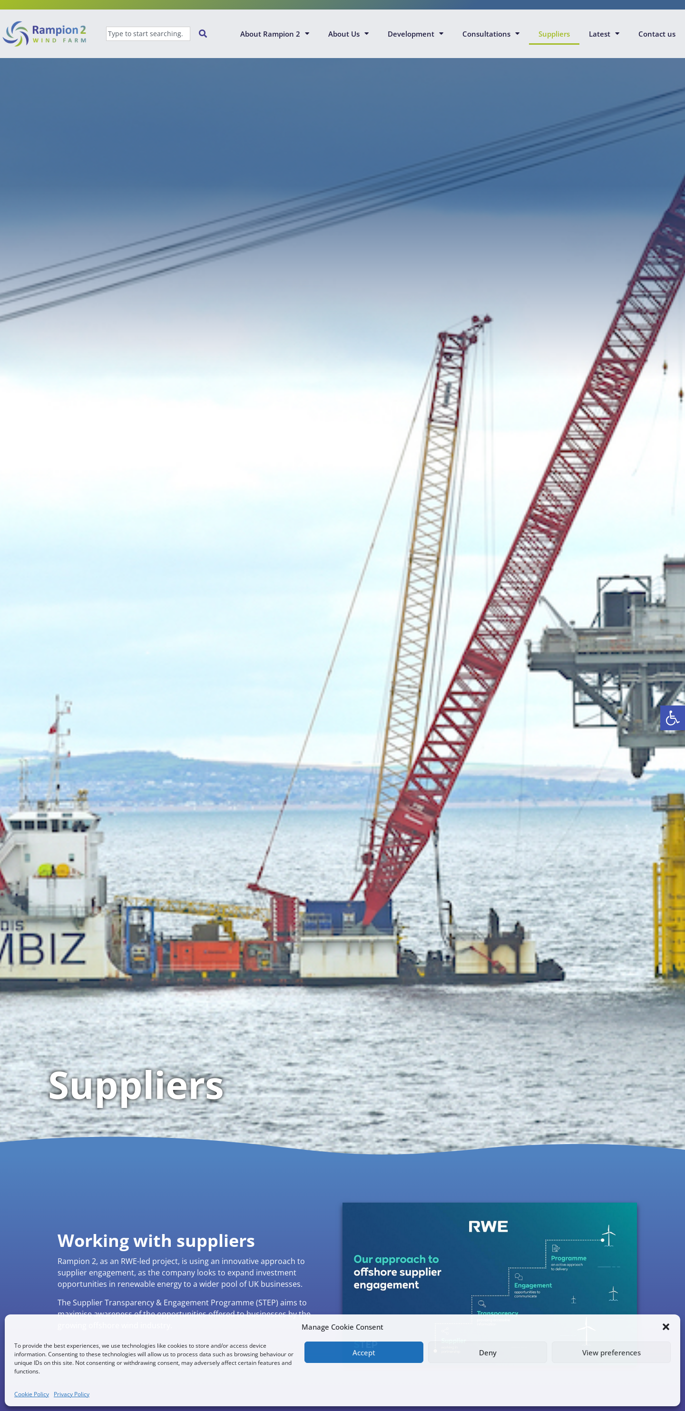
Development (415, 33)
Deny (488, 1352)
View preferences (611, 1352)
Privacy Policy (71, 1394)
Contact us (656, 34)
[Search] (204, 34)
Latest (604, 33)
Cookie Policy (31, 1394)
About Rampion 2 (274, 33)
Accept (363, 1352)
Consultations (490, 33)
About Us (348, 33)
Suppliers (554, 34)
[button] (672, 718)
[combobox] (148, 34)
